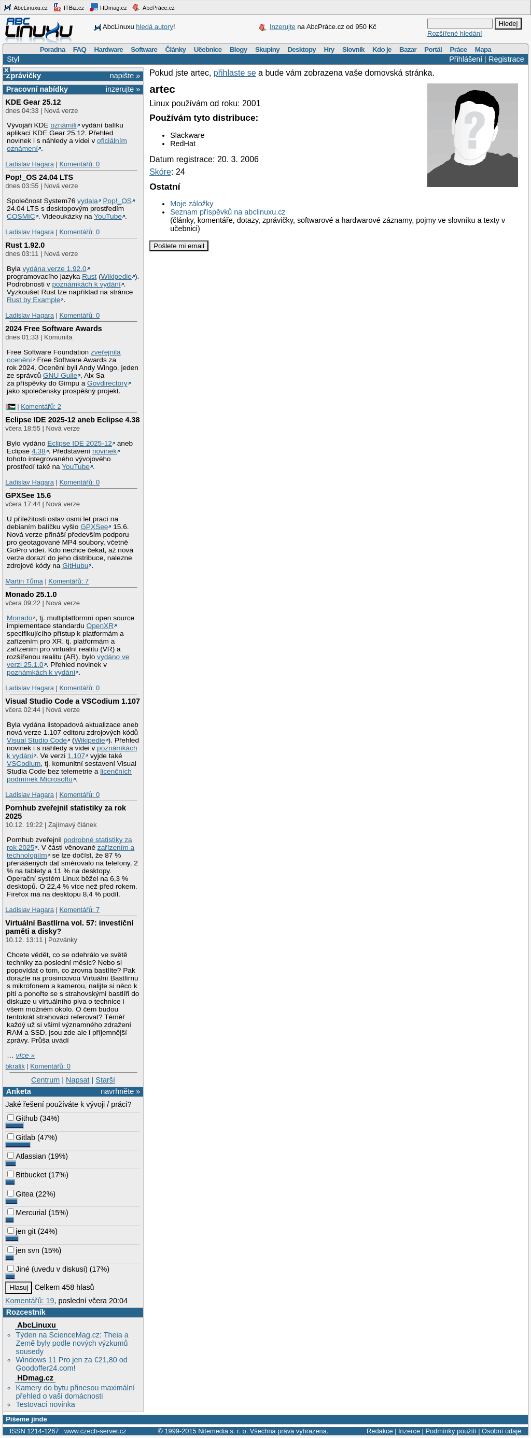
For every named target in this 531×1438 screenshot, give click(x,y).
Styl (13, 59)
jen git (21, 1231)
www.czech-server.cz (95, 1431)
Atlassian (26, 1156)
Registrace (506, 59)
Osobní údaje (501, 1431)
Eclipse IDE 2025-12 (79, 443)
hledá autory (154, 27)
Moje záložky (191, 204)
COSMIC (21, 216)
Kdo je (382, 49)
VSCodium (23, 763)
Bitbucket (26, 1175)
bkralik (14, 1066)
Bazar (407, 49)
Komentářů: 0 (79, 164)
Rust (89, 276)
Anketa (18, 1091)
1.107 (76, 756)
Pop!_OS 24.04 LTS (39, 177)
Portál (433, 49)
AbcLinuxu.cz (25, 7)
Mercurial (26, 1212)
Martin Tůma (24, 581)
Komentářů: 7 (68, 581)
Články (175, 49)
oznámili (63, 125)
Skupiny (267, 49)
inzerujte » (123, 89)
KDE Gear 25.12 (33, 102)
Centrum (45, 1080)
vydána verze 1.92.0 (54, 269)
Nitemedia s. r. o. (223, 1431)
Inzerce (409, 1431)
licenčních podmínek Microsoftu (69, 775)
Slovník (353, 49)
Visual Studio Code (37, 740)
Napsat (78, 1080)
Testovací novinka (45, 1404)
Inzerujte (283, 27)
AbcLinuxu (36, 1325)
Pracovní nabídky (37, 89)
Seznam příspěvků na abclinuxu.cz (227, 212)
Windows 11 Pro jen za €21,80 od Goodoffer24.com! (71, 1364)
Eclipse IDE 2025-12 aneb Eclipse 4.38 (72, 420)
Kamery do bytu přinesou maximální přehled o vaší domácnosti (75, 1392)
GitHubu (75, 565)
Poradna (52, 49)
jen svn (23, 1250)
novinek (104, 451)
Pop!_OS (117, 201)
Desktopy (301, 49)
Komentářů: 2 (41, 406)
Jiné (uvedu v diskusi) (47, 1269)
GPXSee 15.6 (28, 495)
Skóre (160, 171)
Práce (458, 49)
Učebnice (208, 49)
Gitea (20, 1194)
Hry (329, 49)
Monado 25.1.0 (31, 594)
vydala (87, 201)
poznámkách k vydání (86, 284)
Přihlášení (465, 59)
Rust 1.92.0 (25, 245)
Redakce (380, 1431)
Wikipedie (116, 276)
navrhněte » (120, 1091)
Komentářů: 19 (29, 1301)
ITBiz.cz (68, 7)
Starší (105, 1080)
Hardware (108, 49)
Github (22, 1118)
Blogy (238, 49)
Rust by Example (33, 300)
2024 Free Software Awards (53, 328)
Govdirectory (107, 383)
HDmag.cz (108, 7)
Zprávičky (23, 76)
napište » (125, 76)
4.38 (39, 451)
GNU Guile (60, 375)
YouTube (108, 216)
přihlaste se (235, 72)
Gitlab (21, 1137)
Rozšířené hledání (454, 33)
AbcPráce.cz (153, 7)
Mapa (483, 49)
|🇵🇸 (10, 406)
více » (25, 1055)
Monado (19, 618)
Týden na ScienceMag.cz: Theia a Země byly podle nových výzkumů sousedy (72, 1343)
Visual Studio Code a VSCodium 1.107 (72, 701)
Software (144, 49)
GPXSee (94, 527)
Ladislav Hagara (29, 164)
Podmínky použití (450, 1431)
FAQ (79, 49)
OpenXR (100, 626)
